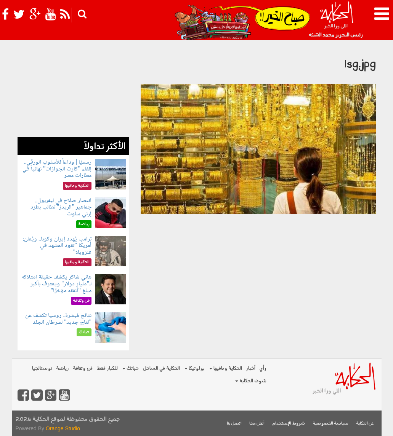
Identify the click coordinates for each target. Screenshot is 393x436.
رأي (262, 368)
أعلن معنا (257, 423)
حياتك (130, 368)
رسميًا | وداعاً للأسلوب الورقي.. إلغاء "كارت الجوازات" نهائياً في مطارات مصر (56, 169)
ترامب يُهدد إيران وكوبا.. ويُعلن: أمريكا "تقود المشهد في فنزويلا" (57, 246)
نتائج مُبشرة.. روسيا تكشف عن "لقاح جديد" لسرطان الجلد (58, 319)
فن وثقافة (83, 368)
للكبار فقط (107, 368)
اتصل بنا (234, 423)
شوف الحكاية (250, 381)
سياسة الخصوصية (330, 423)
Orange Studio (63, 428)
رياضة (62, 368)
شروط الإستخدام (288, 423)
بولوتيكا (194, 368)
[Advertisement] (73, 89)
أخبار (250, 368)
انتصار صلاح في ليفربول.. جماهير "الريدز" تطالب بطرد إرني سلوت (60, 207)
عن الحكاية (365, 423)
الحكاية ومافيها (225, 368)
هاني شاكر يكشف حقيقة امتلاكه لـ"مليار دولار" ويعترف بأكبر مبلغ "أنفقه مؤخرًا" (56, 284)
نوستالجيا (42, 368)
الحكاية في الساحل (161, 368)
